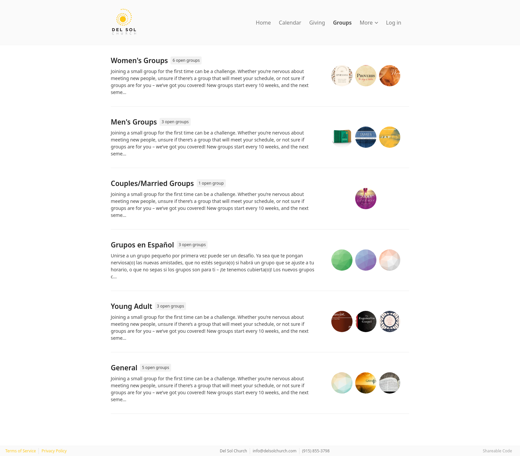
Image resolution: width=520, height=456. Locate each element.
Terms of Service (20, 451)
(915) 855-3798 (316, 451)
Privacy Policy (54, 451)
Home (263, 22)
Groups (342, 22)
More (368, 22)
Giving (317, 22)
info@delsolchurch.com (274, 451)
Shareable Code (497, 451)
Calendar (290, 22)
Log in (393, 22)
